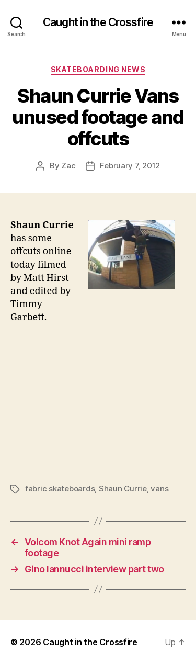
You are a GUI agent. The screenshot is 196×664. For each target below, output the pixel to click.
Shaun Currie (123, 488)
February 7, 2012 (130, 166)
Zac (68, 166)
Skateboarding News (98, 69)
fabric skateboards (60, 488)
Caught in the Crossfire (98, 22)
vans (159, 488)
